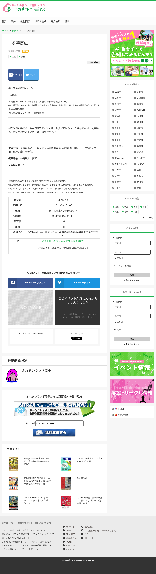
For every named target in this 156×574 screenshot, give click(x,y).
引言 (4, 21)
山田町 (140, 116)
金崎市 (118, 182)
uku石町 (140, 164)
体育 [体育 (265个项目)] (117, 207)
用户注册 (55, 21)
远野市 (118, 98)
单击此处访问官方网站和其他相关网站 (62, 241)
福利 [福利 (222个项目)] (117, 212)
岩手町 (118, 128)
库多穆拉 (119, 146)
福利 (23, 57)
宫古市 (118, 110)
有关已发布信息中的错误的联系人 (100, 530)
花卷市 (140, 92)
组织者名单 (40, 21)
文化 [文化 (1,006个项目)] (144, 207)
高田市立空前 (121, 164)
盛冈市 (15, 30)
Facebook (70, 545)
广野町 (140, 140)
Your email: (30, 423)
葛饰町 (118, 116)
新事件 (69, 530)
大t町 (117, 152)
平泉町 (118, 140)
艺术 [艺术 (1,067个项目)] (126, 212)
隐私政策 (89, 527)
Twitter (69, 542)
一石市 (118, 170)
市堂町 (118, 134)
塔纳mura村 (120, 158)
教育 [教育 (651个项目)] (135, 207)
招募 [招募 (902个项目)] (126, 207)
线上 (117, 122)
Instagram (70, 549)
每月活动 (70, 527)
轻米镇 (140, 152)
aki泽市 (118, 92)
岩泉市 (140, 128)
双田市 (140, 182)
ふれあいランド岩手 (36, 370)
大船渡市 (141, 98)
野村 (139, 188)
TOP (5, 30)
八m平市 (141, 158)
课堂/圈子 (25, 21)
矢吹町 (140, 134)
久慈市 (140, 176)
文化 (14, 57)
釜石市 (118, 176)
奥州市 (140, 104)
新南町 (140, 146)
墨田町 (140, 122)
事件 (13, 21)
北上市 (118, 188)
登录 (67, 21)
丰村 (139, 170)
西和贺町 (141, 110)
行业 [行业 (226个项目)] (135, 212)
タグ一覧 (148, 217)
